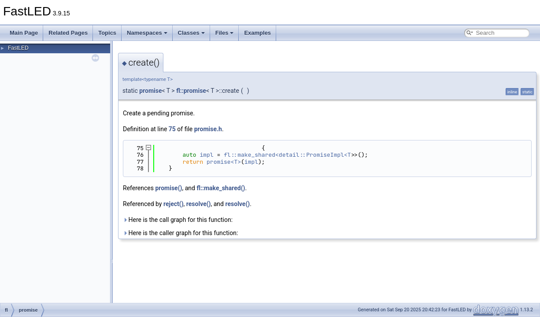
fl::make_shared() (220, 188)
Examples (257, 32)
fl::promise (191, 90)
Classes (191, 32)
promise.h (208, 129)
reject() (173, 203)
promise (150, 90)
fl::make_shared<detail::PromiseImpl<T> (289, 154)
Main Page (24, 32)
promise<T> (224, 162)
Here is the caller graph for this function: (180, 232)
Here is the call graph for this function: (178, 219)
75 (172, 129)
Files (224, 32)
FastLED (18, 48)
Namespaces (147, 32)
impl (206, 154)
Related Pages (68, 32)
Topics (107, 32)
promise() (168, 188)
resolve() (198, 203)
